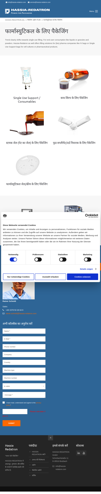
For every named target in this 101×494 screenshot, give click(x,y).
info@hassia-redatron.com (16, 2)
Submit (11, 423)
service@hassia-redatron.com (39, 2)
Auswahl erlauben (50, 277)
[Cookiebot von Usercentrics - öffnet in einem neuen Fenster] (87, 216)
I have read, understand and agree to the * (22, 404)
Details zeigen (86, 269)
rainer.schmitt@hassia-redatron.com (21, 313)
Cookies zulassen (83, 277)
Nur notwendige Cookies (18, 277)
